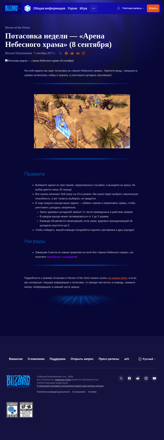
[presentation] (12, 8)
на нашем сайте (117, 278)
